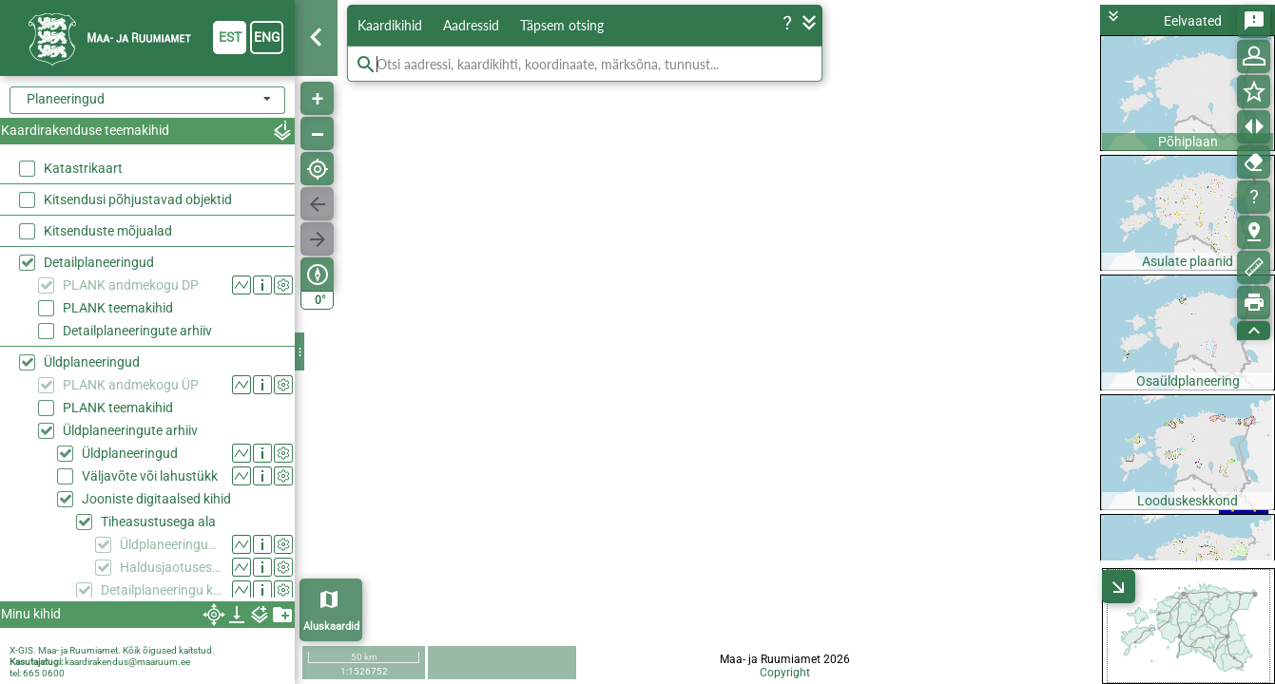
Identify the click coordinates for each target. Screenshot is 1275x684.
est (230, 37)
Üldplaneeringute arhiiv (130, 430)
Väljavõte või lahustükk (150, 476)
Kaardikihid (389, 25)
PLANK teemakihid (118, 307)
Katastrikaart (83, 168)
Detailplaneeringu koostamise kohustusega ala (162, 590)
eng (267, 37)
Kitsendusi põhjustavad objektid (138, 199)
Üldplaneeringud (92, 362)
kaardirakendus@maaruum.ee (127, 661)
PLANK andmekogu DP (131, 285)
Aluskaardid (331, 626)
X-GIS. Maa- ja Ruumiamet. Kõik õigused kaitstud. (112, 650)
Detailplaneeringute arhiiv (137, 330)
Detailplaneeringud (99, 262)
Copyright (785, 672)
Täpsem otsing (562, 25)
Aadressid (471, 25)
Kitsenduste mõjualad (108, 230)
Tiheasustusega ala (158, 521)
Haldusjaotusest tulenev (171, 567)
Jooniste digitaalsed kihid (156, 498)
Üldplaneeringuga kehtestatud (171, 544)
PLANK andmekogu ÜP (131, 384)
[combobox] (147, 100)
